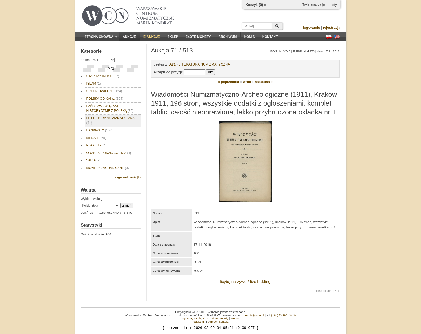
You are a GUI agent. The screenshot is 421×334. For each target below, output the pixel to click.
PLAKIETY (96, 145)
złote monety (220, 318)
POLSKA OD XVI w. (104, 98)
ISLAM (93, 83)
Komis (249, 37)
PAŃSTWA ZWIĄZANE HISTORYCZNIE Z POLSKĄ (110, 108)
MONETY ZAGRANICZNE (108, 168)
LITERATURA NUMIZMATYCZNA (110, 120)
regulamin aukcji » (128, 177)
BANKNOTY (99, 130)
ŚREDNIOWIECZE (104, 91)
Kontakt (270, 37)
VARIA (93, 160)
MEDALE (96, 138)
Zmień (126, 205)
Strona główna (101, 37)
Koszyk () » (256, 5)
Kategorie (91, 51)
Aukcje (129, 37)
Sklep (172, 37)
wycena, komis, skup (195, 318)
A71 (172, 64)
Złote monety (198, 37)
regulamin (199, 321)
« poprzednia (228, 82)
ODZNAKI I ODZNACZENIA (108, 153)
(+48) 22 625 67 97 (283, 315)
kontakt (223, 321)
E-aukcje (151, 37)
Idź (210, 72)
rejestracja (331, 28)
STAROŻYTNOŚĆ (102, 76)
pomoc (212, 321)
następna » (264, 82)
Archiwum (227, 37)
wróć (247, 82)
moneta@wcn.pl (253, 315)
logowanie (311, 28)
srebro (235, 318)
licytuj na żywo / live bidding (245, 281)
